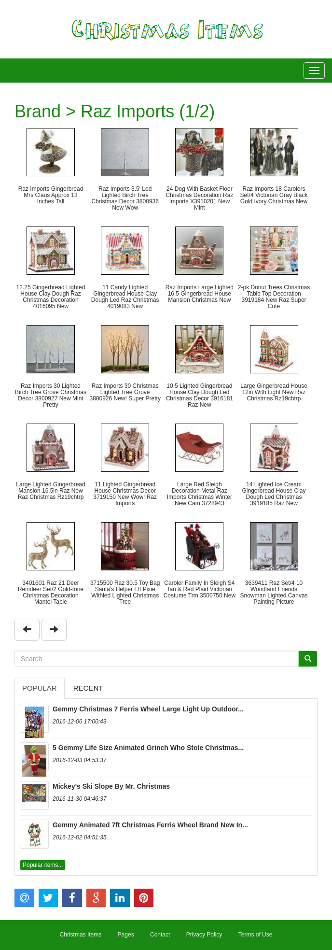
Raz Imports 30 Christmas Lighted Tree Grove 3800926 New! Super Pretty (124, 392)
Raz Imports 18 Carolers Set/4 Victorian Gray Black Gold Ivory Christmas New (274, 195)
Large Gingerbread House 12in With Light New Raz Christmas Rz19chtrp (273, 392)
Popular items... (43, 865)
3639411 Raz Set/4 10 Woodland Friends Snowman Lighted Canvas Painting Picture (273, 593)
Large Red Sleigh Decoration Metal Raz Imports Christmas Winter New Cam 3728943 (199, 494)
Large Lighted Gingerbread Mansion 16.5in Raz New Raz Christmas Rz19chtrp (50, 490)
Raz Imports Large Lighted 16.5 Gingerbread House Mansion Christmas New (200, 293)
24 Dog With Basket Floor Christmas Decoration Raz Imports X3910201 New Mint (199, 198)
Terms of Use (255, 934)
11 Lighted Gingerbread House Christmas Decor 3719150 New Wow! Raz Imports (125, 494)
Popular (39, 688)
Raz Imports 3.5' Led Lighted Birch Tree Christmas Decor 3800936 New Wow (124, 198)
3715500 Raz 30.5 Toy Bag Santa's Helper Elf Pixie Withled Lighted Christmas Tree (125, 593)
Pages (126, 934)
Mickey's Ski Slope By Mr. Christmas (111, 786)
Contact (160, 934)
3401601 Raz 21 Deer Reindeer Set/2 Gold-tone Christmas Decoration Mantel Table (50, 593)
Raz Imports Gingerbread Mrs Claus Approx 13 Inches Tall (50, 195)
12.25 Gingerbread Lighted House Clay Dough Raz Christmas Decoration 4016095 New (50, 297)
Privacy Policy (204, 934)
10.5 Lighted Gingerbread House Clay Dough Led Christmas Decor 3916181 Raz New (199, 396)
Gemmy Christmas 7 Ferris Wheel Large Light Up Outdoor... (148, 709)
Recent (88, 688)
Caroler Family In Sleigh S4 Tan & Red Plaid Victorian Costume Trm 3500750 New (199, 589)
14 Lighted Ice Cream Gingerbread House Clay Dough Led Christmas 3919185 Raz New (273, 494)
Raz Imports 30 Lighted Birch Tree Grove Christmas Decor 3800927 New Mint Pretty (50, 396)
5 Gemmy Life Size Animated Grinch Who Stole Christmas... (148, 747)
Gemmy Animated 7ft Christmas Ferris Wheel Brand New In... (150, 825)
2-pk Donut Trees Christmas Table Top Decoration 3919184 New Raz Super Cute (274, 297)
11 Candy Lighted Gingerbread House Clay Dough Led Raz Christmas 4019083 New (125, 297)
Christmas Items (81, 934)
